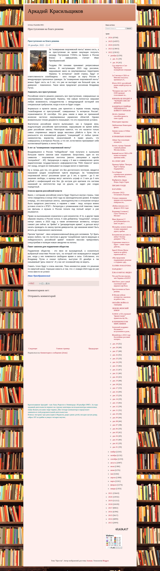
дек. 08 (115, 421)
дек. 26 (115, 355)
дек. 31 (115, 59)
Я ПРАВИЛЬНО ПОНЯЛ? (122, 137)
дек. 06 (115, 429)
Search (129, 28)
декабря (113, 56)
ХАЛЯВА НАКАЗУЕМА (121, 266)
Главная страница (63, 349)
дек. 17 (115, 388)
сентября (114, 459)
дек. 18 (115, 384)
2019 (110, 501)
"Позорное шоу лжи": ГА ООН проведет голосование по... (121, 93)
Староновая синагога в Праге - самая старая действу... (120, 245)
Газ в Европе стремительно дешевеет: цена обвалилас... (122, 174)
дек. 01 (115, 447)
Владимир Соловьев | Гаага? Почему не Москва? (120, 214)
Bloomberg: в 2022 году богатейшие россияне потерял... (121, 337)
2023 (110, 49)
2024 (110, 45)
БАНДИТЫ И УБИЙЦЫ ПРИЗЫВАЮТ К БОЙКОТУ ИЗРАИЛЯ (121, 109)
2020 (110, 497)
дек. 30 (115, 63)
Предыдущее (93, 349)
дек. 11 (115, 410)
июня (112, 470)
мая (112, 474)
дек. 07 (115, 425)
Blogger (106, 561)
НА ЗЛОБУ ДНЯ (118, 161)
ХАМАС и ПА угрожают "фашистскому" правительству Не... (121, 316)
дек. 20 (115, 377)
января (113, 489)
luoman (90, 561)
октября (113, 455)
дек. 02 (115, 443)
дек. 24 (115, 362)
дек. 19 (115, 381)
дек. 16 (115, 392)
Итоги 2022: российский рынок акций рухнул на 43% (121, 85)
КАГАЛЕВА (116, 189)
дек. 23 (115, 366)
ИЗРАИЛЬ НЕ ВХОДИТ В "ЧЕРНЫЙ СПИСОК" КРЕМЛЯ (122, 101)
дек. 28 (115, 347)
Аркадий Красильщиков (55, 10)
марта (112, 481)
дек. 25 (115, 359)
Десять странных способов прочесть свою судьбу (120, 116)
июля (112, 466)
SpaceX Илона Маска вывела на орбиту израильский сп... (120, 252)
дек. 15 (115, 396)
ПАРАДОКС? (117, 269)
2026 (110, 38)
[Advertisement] (63, 379)
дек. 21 (115, 373)
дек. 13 (115, 403)
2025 (110, 41)
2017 (110, 508)
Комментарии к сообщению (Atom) (54, 353)
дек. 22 (115, 370)
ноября (113, 452)
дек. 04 (115, 436)
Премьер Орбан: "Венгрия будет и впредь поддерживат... (122, 167)
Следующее (32, 349)
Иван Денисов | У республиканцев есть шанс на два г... (121, 222)
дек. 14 (115, 399)
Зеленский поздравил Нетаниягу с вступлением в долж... (121, 329)
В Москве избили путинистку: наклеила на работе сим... (121, 297)
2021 (110, 493)
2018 (110, 504)
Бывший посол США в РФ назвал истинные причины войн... (122, 156)
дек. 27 (115, 351)
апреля (113, 478)
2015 (110, 515)
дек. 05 (115, 432)
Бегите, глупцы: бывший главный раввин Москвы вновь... (121, 148)
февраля (113, 485)
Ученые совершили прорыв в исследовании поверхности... (122, 200)
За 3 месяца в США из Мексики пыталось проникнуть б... (120, 78)
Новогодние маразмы (120, 122)
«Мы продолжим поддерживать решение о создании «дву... (121, 260)
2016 (110, 512)
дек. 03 (115, 440)
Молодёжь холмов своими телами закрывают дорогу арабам (122, 229)
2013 (110, 523)
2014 (110, 519)
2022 (110, 52)
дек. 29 (115, 344)
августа (113, 463)
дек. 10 (115, 414)
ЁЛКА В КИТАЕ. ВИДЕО (122, 273)
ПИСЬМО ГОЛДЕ (119, 186)
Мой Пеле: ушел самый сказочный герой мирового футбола (121, 284)
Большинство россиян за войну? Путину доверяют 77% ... (121, 237)
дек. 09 (115, 418)
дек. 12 (115, 407)
